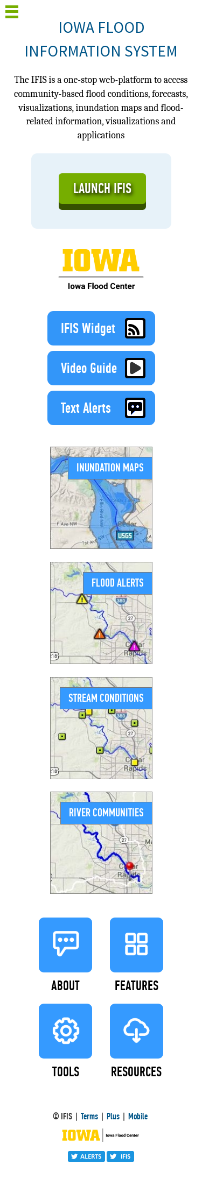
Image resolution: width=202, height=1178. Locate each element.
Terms (89, 1116)
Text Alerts (106, 408)
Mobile (138, 1116)
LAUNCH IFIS (102, 188)
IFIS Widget (106, 328)
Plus (113, 1116)
